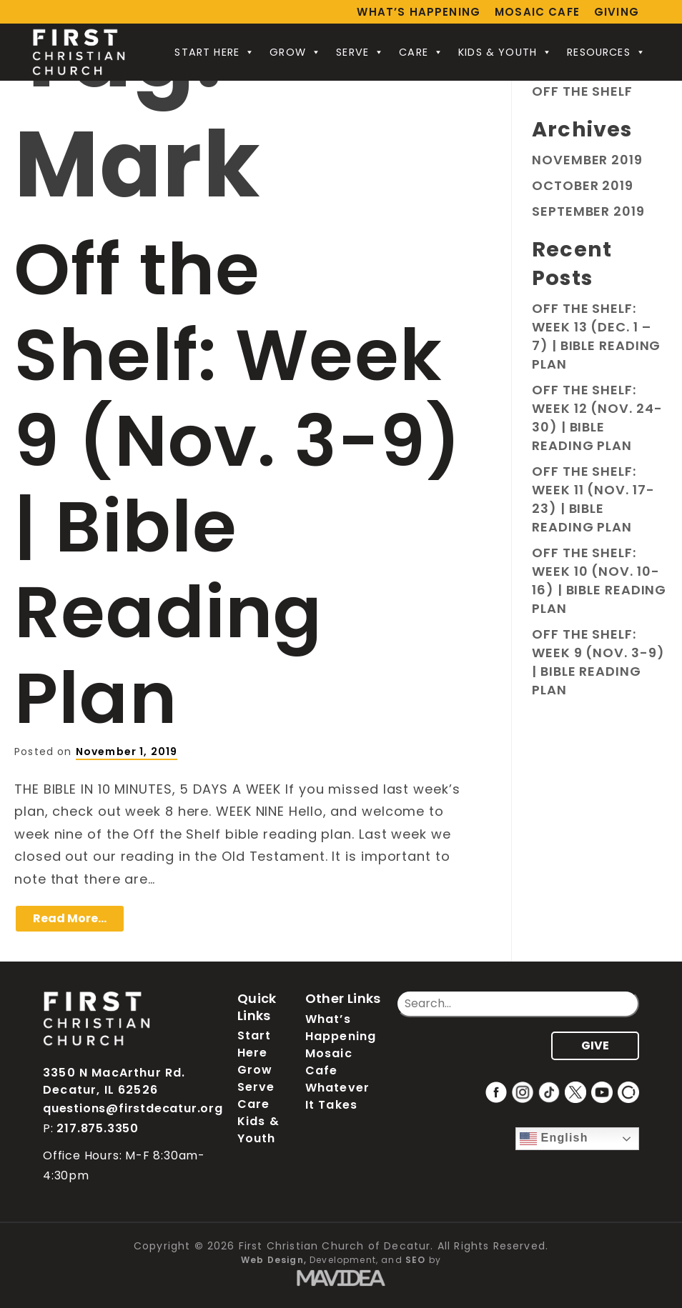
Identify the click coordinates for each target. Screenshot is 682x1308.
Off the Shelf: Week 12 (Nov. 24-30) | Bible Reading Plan (597, 417)
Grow (296, 52)
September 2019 (588, 211)
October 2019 (582, 185)
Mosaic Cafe (537, 11)
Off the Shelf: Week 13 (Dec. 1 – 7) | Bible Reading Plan (596, 336)
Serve (360, 52)
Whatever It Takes (337, 1096)
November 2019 (587, 160)
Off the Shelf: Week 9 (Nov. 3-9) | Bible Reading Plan (238, 483)
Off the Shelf (582, 91)
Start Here (214, 52)
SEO (415, 1260)
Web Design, (274, 1260)
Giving (616, 11)
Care (421, 52)
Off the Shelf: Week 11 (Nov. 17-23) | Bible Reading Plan (593, 499)
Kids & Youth (505, 52)
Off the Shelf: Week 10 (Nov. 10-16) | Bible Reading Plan (599, 580)
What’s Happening (418, 11)
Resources (606, 52)
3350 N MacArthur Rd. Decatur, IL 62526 (114, 1081)
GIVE (595, 1045)
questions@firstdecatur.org (133, 1108)
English (554, 1138)
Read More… (70, 918)
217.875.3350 (97, 1128)
